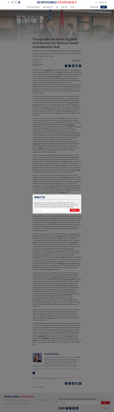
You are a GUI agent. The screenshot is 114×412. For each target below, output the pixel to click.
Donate (103, 7)
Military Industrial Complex (33, 7)
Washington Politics (48, 7)
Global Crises (64, 7)
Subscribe (74, 210)
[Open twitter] (12, 2)
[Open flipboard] (19, 2)
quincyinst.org (103, 2)
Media (57, 7)
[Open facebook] (16, 2)
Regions (72, 7)
